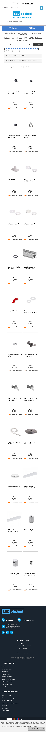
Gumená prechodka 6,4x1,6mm (14, 136)
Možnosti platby (6, 674)
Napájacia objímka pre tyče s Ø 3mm (15, 399)
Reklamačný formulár (7, 684)
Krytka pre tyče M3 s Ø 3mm (15, 355)
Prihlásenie (5, 7)
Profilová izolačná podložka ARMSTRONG (31, 311)
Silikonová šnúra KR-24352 (14, 443)
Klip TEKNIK (11, 179)
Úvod (5, 33)
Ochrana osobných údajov (8, 679)
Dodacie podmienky (7, 676)
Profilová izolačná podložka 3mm (13, 224)
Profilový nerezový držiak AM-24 (29, 443)
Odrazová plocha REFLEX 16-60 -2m (29, 486)
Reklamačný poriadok (7, 681)
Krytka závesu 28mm (14, 486)
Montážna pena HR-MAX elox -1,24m (30, 267)
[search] (36, 22)
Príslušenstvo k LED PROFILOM (17, 33)
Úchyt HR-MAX (12, 311)
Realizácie (4, 705)
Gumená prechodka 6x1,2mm (14, 92)
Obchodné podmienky (7, 669)
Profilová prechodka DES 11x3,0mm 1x (30, 574)
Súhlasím (42, 729)
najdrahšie (27, 67)
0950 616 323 (10, 620)
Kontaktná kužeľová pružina (30, 136)
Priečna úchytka (29, 530)
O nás (3, 666)
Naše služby (5, 708)
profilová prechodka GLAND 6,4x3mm (30, 92)
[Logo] (23, 15)
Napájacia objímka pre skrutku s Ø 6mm (31, 399)
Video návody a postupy (8, 698)
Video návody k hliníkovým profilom (11, 703)
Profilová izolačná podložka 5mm (29, 180)
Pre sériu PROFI (32, 33)
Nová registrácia (15, 7)
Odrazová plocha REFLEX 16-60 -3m (13, 530)
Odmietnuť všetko (33, 729)
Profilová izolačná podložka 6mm (29, 224)
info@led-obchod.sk (28, 620)
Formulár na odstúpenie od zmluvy (10, 687)
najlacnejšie (19, 67)
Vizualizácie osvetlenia (7, 700)
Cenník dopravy (5, 671)
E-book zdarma (5, 710)
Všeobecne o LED (6, 695)
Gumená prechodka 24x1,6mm (14, 267)
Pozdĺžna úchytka (13, 574)
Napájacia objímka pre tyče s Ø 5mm (31, 355)
